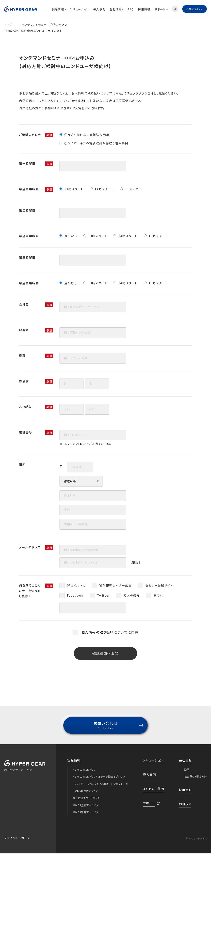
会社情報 (117, 9)
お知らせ (185, 804)
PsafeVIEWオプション (85, 791)
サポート (161, 9)
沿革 (186, 769)
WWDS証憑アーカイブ (86, 805)
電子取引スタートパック (86, 798)
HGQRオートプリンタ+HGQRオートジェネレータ (100, 783)
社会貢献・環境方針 (195, 776)
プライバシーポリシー (18, 838)
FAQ (131, 9)
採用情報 (144, 9)
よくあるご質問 (153, 789)
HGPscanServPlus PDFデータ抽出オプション (99, 776)
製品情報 (59, 9)
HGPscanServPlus (84, 769)
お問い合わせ (194, 9)
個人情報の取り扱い (97, 632)
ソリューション (79, 9)
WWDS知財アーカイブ (86, 812)
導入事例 (99, 9)
